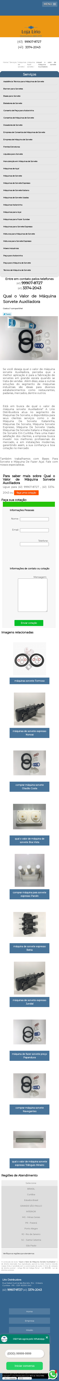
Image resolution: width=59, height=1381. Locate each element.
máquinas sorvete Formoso (29, 680)
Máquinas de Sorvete (12, 176)
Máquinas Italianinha (13, 205)
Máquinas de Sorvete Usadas (16, 197)
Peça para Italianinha (13, 255)
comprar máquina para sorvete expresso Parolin (29, 894)
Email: (30, 530)
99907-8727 (33, 42)
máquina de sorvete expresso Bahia (29, 948)
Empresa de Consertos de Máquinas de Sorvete (24, 132)
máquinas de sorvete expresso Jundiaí (29, 1002)
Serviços (29, 74)
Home (29, 1311)
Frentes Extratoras (11, 147)
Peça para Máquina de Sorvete (17, 263)
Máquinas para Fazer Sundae (16, 219)
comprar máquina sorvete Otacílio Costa (29, 787)
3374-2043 (32, 47)
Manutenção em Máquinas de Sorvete (20, 161)
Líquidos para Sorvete (13, 154)
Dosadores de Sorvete (13, 125)
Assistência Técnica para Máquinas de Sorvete (23, 81)
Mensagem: (32, 594)
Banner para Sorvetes (13, 89)
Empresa (29, 1320)
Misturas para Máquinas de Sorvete (19, 234)
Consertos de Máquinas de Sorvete (18, 118)
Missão (29, 1330)
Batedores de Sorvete (12, 103)
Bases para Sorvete (12, 96)
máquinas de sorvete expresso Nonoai (29, 733)
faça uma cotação (26, 492)
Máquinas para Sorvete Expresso (18, 226)
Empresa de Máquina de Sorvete (18, 139)
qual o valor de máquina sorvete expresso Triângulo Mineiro (29, 1163)
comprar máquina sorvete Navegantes (29, 1109)
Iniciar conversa (24, 1365)
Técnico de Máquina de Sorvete (17, 270)
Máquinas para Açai (12, 212)
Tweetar (7, 314)
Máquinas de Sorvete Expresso (17, 183)
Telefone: (34, 542)
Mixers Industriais (11, 248)
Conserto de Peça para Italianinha (18, 110)
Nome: (30, 519)
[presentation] (30, 557)
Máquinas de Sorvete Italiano (16, 190)
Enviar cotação (29, 623)
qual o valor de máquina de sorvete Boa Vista (29, 840)
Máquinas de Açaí (11, 168)
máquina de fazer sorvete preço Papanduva (29, 1056)
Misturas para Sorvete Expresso (17, 241)
